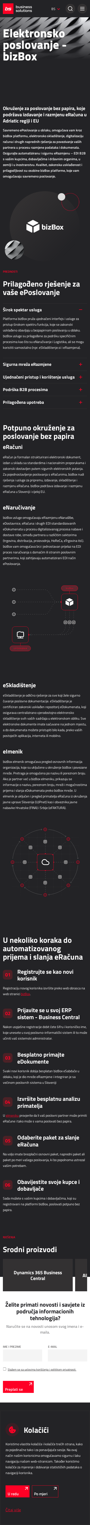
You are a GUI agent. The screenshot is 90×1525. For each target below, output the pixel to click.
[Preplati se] (18, 1387)
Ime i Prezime (12, 1346)
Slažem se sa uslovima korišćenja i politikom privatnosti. (42, 1369)
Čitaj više (13, 1510)
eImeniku (12, 1115)
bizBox (25, 994)
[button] (82, 8)
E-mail (52, 1346)
